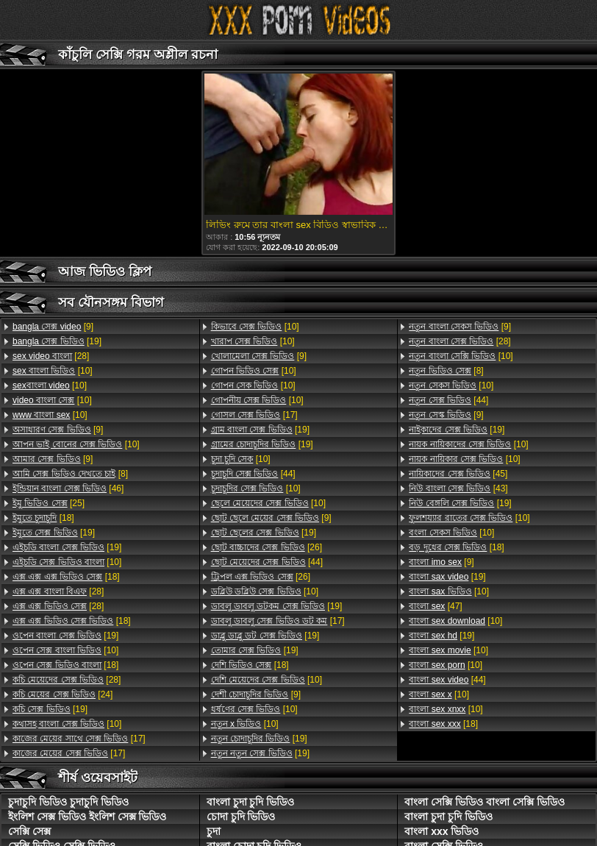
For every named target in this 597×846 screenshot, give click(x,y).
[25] (48, 503)
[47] (435, 606)
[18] (43, 518)
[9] (52, 326)
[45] (458, 474)
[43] (458, 488)
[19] (56, 341)
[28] (50, 356)
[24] (62, 694)
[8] (70, 474)
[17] (79, 738)
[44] (253, 474)
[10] (52, 371)
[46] (68, 488)
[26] (266, 547)
